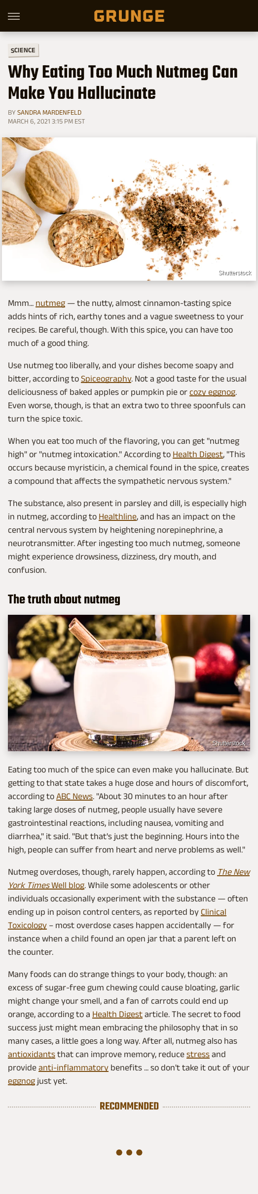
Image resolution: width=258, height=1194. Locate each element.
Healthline (118, 516)
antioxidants (31, 1054)
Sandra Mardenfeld (49, 112)
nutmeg (50, 303)
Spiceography (106, 379)
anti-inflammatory (73, 1067)
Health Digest (198, 454)
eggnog (21, 1081)
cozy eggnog (212, 392)
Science (23, 49)
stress (198, 1054)
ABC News (74, 796)
